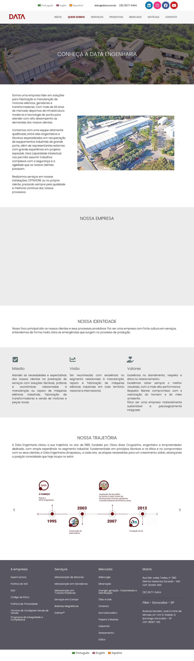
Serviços (97, 17)
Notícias (153, 17)
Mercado (135, 17)
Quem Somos (76, 17)
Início (58, 17)
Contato (171, 17)
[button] (73, 143)
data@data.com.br (105, 5)
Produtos (116, 17)
